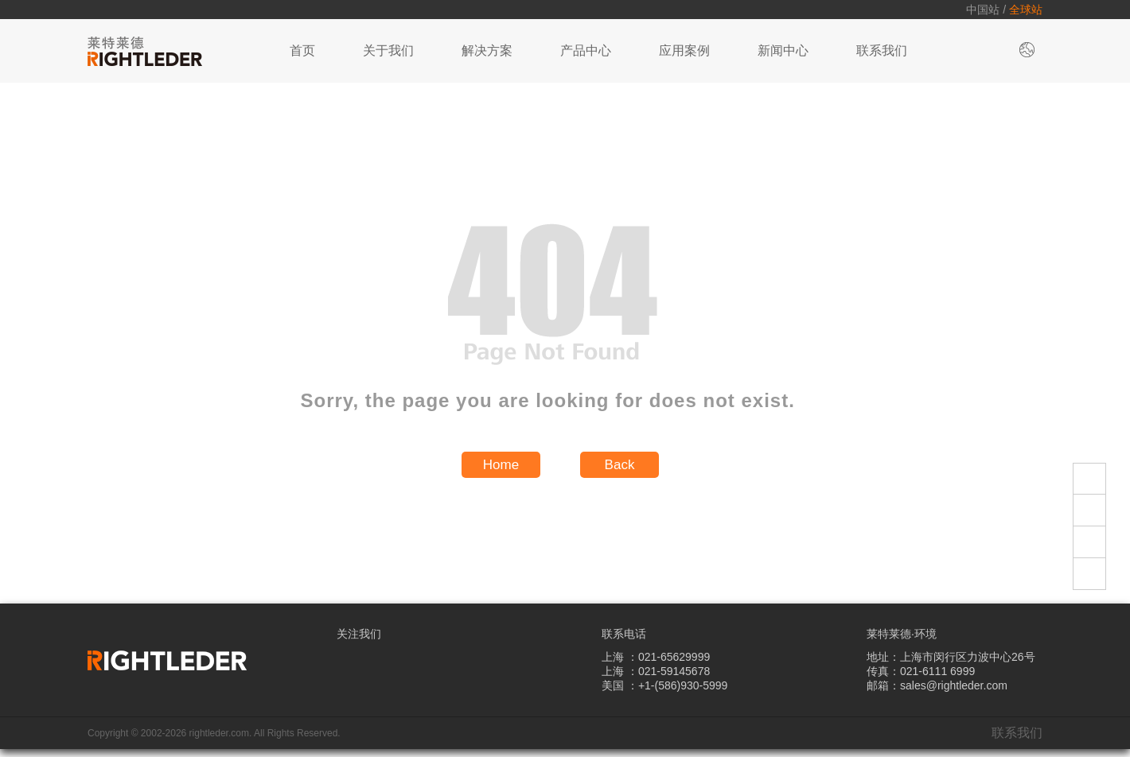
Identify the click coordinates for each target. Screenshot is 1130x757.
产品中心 (585, 50)
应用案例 (684, 50)
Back (620, 464)
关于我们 (388, 50)
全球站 (1025, 9)
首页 (302, 50)
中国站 (982, 9)
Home (501, 464)
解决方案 (487, 50)
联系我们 (881, 50)
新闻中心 (783, 50)
